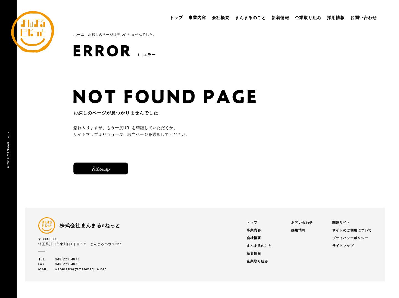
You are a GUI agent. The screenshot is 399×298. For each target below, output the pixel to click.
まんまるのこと (233, 17)
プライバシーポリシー (350, 239)
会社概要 (204, 17)
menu (377, 17)
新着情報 (264, 17)
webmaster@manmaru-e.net (80, 270)
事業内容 (181, 17)
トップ (159, 17)
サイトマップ (103, 169)
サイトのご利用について (352, 232)
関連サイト (341, 224)
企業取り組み (291, 17)
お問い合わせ (347, 17)
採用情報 (319, 17)
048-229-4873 (67, 260)
